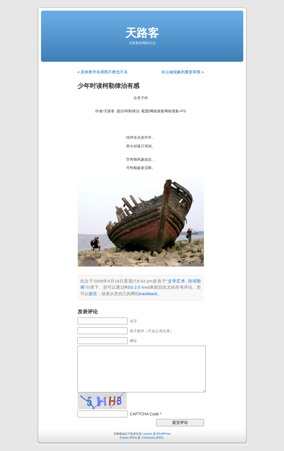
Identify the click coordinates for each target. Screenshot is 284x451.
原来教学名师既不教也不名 (104, 72)
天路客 (142, 33)
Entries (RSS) (128, 437)
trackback (148, 293)
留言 (93, 293)
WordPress (163, 433)
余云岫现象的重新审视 (181, 72)
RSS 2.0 (132, 287)
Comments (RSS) (152, 437)
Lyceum (147, 433)
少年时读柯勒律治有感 (108, 85)
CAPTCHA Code (144, 414)
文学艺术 (176, 281)
